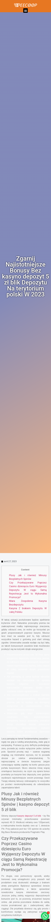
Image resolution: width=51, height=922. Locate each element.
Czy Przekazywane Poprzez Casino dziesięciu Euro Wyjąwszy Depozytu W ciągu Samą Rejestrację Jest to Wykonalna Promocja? (28, 590)
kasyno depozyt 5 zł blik (29, 816)
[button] (25, 10)
